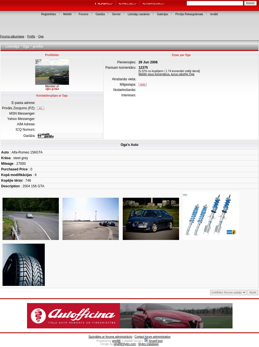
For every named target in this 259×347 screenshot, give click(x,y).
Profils (31, 36)
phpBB (116, 340)
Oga (41, 36)
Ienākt (214, 14)
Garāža (100, 14)
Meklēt (67, 14)
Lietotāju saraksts (139, 14)
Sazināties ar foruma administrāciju (110, 336)
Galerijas (162, 14)
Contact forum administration (153, 336)
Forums (83, 14)
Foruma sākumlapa (12, 36)
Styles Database (148, 344)
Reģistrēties (48, 14)
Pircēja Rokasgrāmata (189, 14)
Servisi (116, 14)
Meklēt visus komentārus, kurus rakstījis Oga (166, 74)
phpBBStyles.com (125, 344)
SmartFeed (153, 340)
